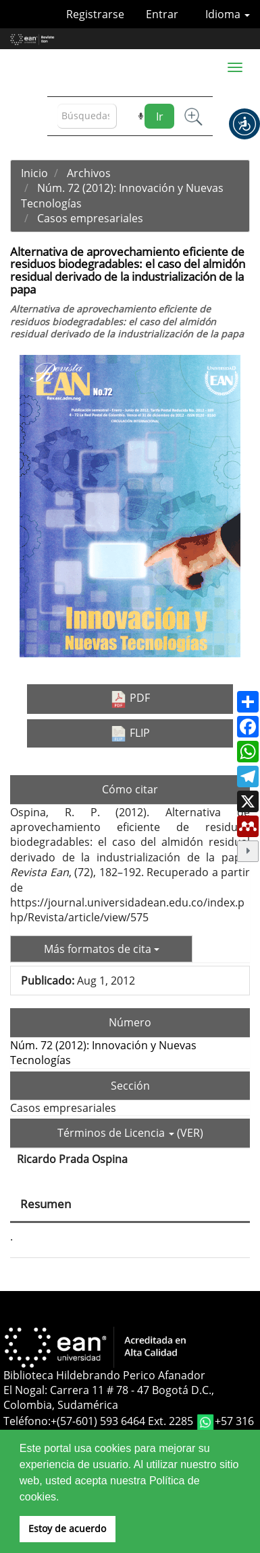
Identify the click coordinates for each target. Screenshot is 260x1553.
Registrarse (95, 14)
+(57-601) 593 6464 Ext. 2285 (123, 1421)
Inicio (34, 173)
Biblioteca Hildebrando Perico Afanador (104, 1375)
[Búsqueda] (87, 116)
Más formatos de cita (101, 948)
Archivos (89, 173)
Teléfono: (27, 1421)
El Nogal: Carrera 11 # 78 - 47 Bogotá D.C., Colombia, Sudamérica (108, 1397)
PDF (130, 698)
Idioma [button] (227, 14)
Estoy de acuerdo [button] (67, 1528)
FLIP (130, 733)
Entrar (162, 14)
